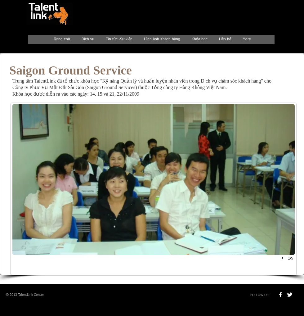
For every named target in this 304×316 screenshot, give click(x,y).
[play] (283, 258)
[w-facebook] (280, 294)
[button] (153, 189)
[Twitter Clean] (290, 294)
